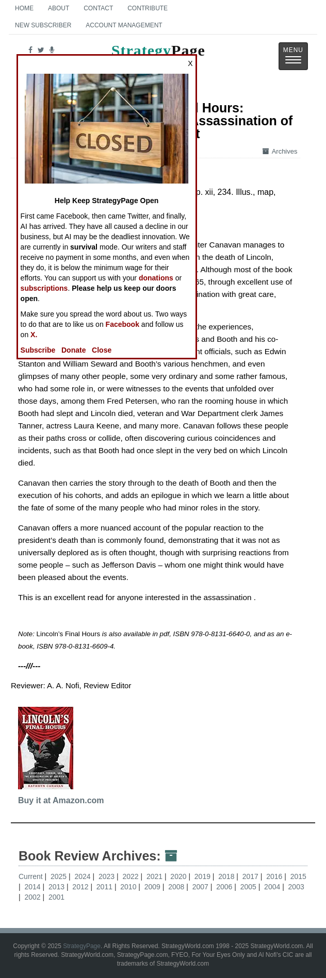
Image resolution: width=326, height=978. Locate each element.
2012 (81, 887)
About (58, 8)
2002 (33, 897)
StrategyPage (82, 946)
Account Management (124, 25)
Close (101, 350)
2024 (83, 876)
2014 (33, 887)
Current (31, 876)
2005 (249, 887)
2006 (225, 887)
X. (33, 334)
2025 (60, 876)
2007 (201, 887)
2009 (153, 887)
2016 (275, 876)
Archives (280, 151)
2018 (227, 876)
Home (24, 8)
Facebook (122, 324)
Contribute (147, 8)
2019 (203, 876)
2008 (177, 887)
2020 (179, 876)
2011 (105, 887)
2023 (108, 876)
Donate (73, 350)
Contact (98, 8)
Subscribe (38, 350)
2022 (131, 876)
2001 (56, 897)
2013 (57, 887)
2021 (155, 876)
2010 (129, 887)
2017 (251, 876)
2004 (273, 887)
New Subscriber (43, 25)
